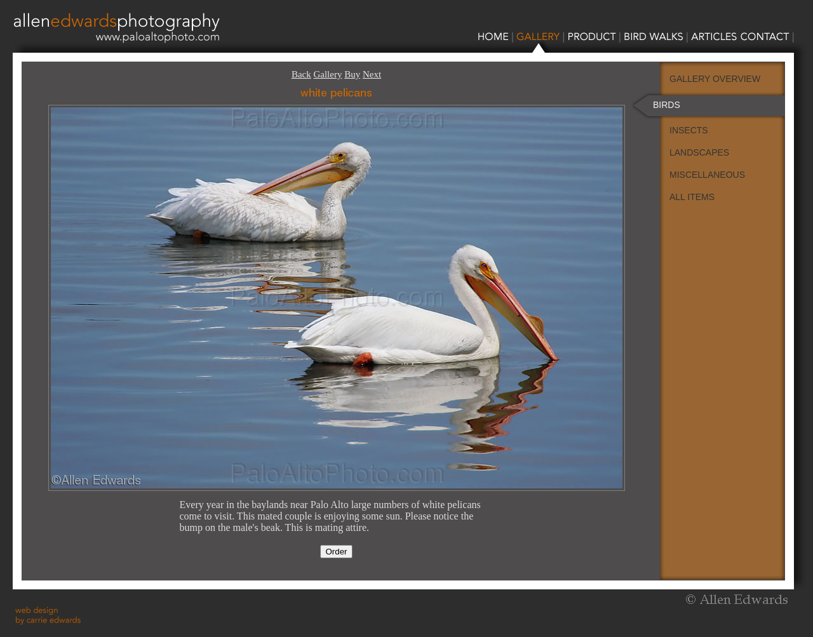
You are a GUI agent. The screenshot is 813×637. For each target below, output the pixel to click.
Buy (352, 74)
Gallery (327, 74)
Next (372, 74)
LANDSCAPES (699, 152)
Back (301, 74)
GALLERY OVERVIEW (714, 79)
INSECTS (688, 130)
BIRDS (666, 105)
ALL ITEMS (692, 197)
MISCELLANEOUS (707, 175)
